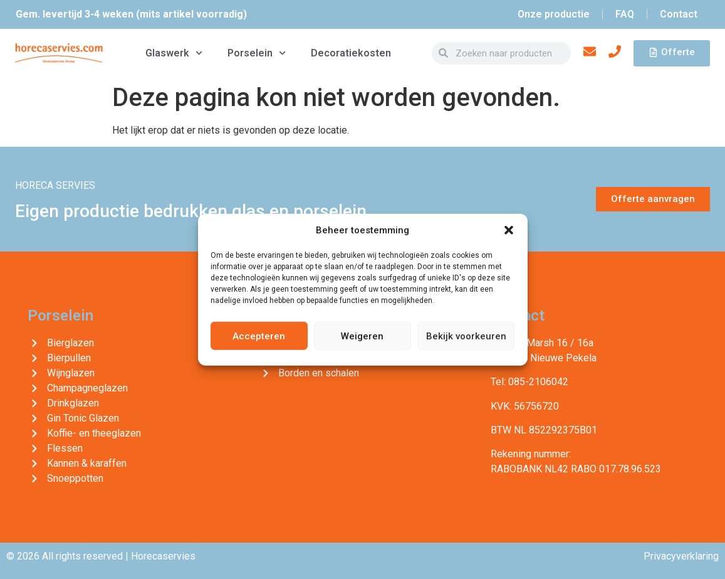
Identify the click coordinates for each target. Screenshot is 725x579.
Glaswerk (173, 53)
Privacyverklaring (681, 556)
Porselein (256, 53)
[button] (509, 230)
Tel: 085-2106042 (529, 382)
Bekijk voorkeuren (466, 335)
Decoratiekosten (351, 53)
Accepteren (258, 335)
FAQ (624, 14)
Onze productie (554, 14)
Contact (678, 14)
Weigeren (362, 335)
